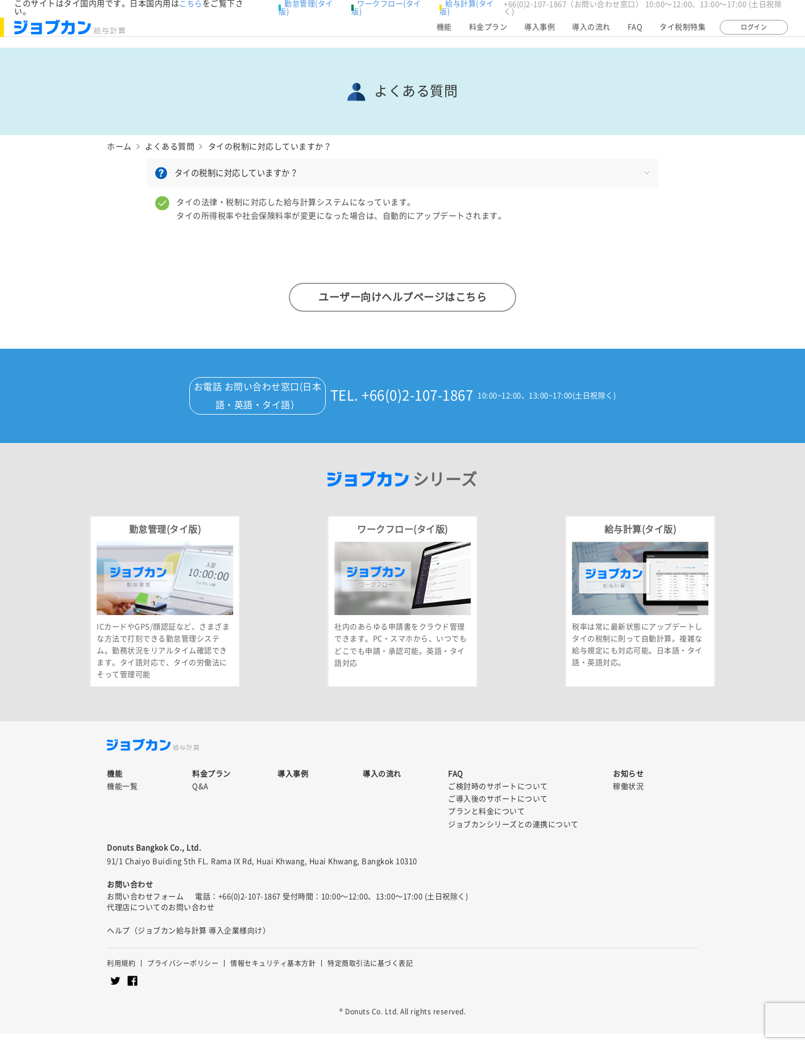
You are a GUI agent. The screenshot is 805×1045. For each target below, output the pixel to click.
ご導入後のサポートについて (498, 810)
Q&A (200, 797)
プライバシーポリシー (182, 974)
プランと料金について (486, 823)
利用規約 (121, 974)
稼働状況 (628, 797)
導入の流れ (591, 32)
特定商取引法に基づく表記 (370, 974)
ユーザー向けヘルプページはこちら (402, 296)
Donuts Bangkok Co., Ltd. (154, 859)
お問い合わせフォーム (145, 908)
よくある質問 (169, 147)
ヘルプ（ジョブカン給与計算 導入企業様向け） (188, 942)
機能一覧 (122, 797)
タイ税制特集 (682, 32)
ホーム (119, 147)
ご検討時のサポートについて (498, 797)
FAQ (635, 32)
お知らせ (628, 785)
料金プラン (488, 32)
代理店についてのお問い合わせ (160, 918)
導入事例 (539, 32)
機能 (444, 32)
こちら (190, 3)
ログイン (754, 33)
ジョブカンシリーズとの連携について (513, 835)
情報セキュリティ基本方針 (273, 974)
